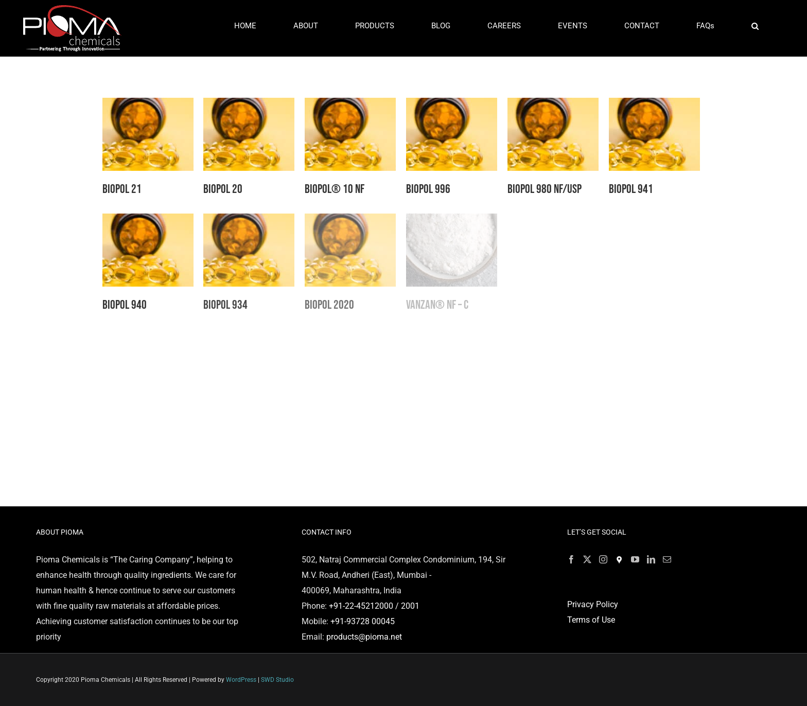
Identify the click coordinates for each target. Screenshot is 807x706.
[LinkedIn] (651, 559)
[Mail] (667, 559)
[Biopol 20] (248, 105)
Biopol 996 (428, 189)
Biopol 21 (122, 189)
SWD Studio (277, 679)
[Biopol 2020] (350, 221)
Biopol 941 (631, 189)
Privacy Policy (592, 604)
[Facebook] (571, 559)
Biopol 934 (225, 304)
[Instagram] (603, 559)
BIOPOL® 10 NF (334, 189)
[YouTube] (635, 559)
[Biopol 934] (248, 221)
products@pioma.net (364, 637)
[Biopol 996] (451, 105)
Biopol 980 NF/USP (544, 189)
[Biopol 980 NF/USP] (553, 105)
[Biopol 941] (654, 105)
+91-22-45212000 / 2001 (374, 606)
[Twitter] (587, 559)
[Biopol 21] (148, 105)
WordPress (241, 679)
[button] (755, 26)
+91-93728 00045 (362, 621)
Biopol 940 (124, 304)
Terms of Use (591, 620)
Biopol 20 (222, 189)
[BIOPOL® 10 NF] (350, 105)
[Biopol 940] (148, 221)
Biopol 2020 (329, 304)
